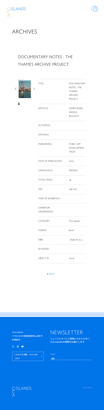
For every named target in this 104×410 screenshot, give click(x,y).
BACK (52, 274)
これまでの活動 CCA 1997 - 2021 (28, 356)
